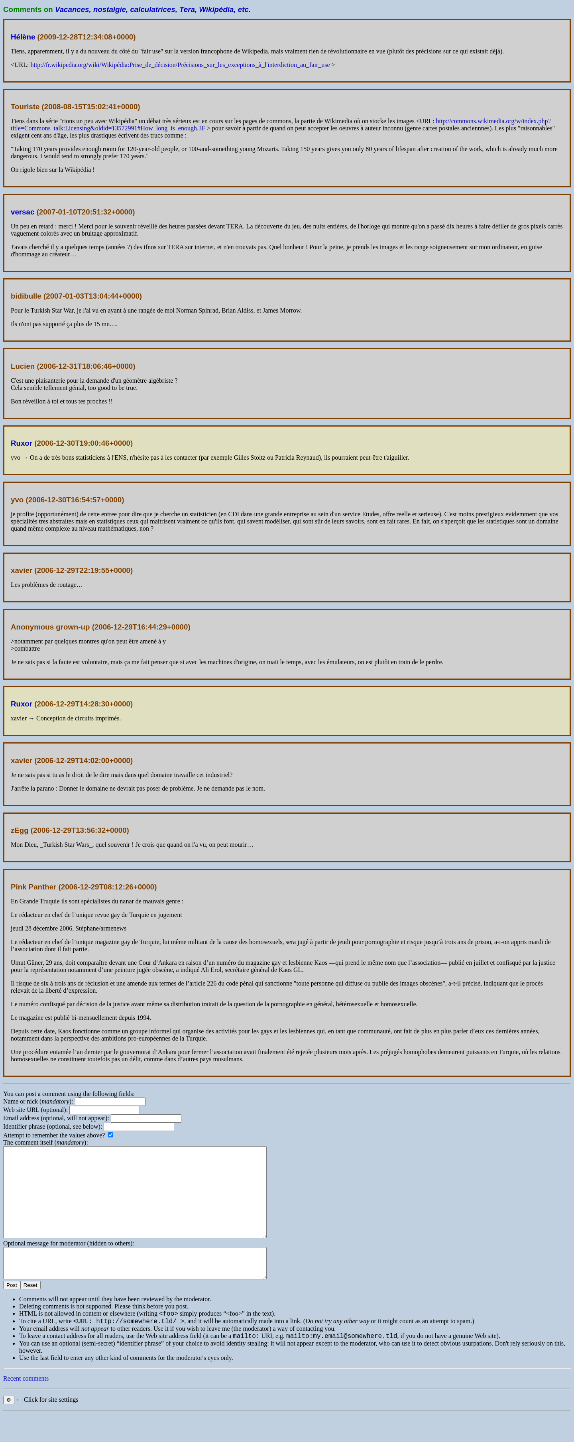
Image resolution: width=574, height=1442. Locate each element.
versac (22, 212)
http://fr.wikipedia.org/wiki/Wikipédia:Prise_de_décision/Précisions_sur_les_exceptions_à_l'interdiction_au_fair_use (180, 64)
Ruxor (21, 443)
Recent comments (26, 1406)
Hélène (23, 37)
